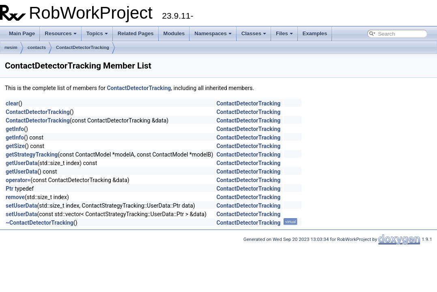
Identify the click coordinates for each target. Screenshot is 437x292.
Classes (253, 33)
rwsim (10, 47)
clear (12, 103)
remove (15, 197)
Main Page (22, 33)
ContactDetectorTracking (82, 47)
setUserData (21, 205)
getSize (15, 146)
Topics (97, 33)
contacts (37, 47)
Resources (60, 33)
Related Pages (136, 33)
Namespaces (213, 33)
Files (284, 33)
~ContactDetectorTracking (39, 222)
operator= (18, 180)
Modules (174, 33)
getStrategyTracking (32, 154)
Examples (315, 33)
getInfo (15, 129)
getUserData (21, 163)
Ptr (9, 188)
